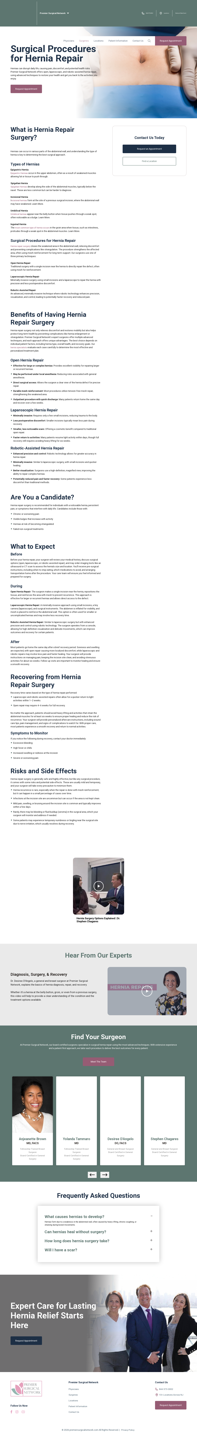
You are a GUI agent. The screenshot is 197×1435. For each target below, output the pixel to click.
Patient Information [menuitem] (119, 16)
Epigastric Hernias (20, 173)
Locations (160, 4)
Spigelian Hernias (19, 186)
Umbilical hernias (19, 213)
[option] (98, 891)
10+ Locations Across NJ (171, 1395)
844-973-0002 (140, 4)
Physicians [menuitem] (73, 16)
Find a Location (149, 161)
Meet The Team (98, 1061)
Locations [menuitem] (101, 16)
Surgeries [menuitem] (88, 16)
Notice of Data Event (178, 4)
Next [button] (104, 1175)
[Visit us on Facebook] (11, 1413)
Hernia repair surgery (21, 245)
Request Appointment (171, 16)
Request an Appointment (149, 148)
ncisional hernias (19, 200)
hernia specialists (19, 347)
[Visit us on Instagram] (16, 1413)
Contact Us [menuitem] (138, 16)
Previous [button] (92, 1175)
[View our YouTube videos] (23, 1412)
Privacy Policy (128, 1430)
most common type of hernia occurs (33, 227)
